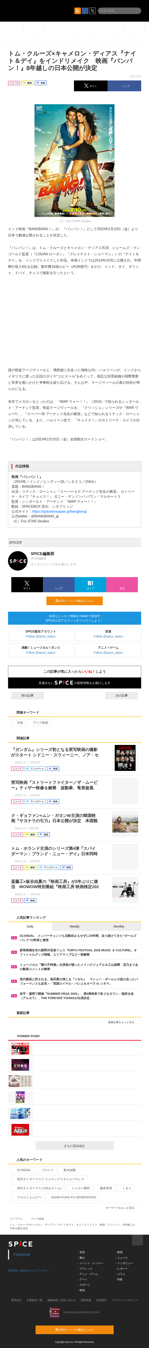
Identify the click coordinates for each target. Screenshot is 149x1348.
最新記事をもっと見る (123, 1022)
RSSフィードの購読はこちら (77, 600)
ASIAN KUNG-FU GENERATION (71, 1197)
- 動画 (119, 1252)
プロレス (46, 1170)
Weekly (75, 926)
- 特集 (119, 1279)
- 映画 (81, 1290)
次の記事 (126, 695)
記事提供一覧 (34, 1300)
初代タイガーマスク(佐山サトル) (37, 1188)
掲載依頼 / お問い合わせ (61, 1300)
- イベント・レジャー (90, 1263)
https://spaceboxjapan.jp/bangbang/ (59, 511)
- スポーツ (84, 1284)
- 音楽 (81, 1252)
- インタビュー (124, 1263)
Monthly (119, 926)
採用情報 (86, 1300)
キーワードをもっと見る (122, 1207)
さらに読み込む (87, 1145)
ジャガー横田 (79, 1188)
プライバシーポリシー (125, 1300)
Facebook (21, 1254)
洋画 (18, 722)
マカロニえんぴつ (27, 1197)
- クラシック (85, 1268)
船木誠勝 (68, 1170)
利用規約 (101, 1300)
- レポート (122, 1268)
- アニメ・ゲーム (88, 1274)
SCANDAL (22, 1170)
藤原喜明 (104, 1188)
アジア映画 (38, 722)
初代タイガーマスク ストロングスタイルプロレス (49, 1179)
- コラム (120, 1274)
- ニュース (122, 1257)
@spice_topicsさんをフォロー (28, 1270)
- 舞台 (81, 1257)
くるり (125, 1188)
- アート (82, 1279)
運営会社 (16, 1300)
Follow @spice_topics (41, 636)
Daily (30, 926)
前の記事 (24, 695)
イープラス (16, 1218)
